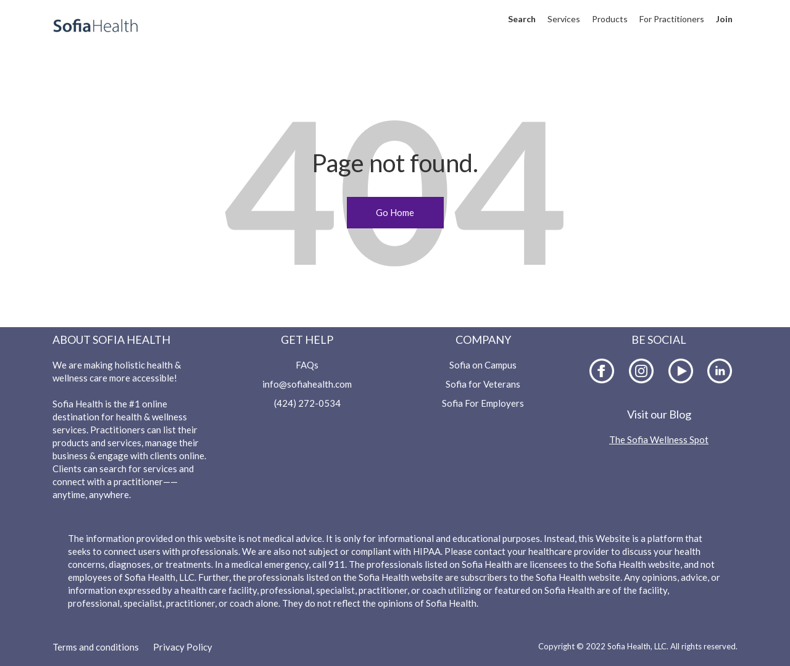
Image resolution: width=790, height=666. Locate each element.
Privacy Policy (182, 646)
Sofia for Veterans (483, 383)
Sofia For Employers (483, 403)
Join (724, 19)
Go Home (395, 212)
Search (522, 19)
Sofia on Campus (483, 364)
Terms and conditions (95, 646)
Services (563, 19)
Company (483, 339)
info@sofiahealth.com (307, 383)
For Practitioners (671, 19)
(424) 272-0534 (307, 403)
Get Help (307, 339)
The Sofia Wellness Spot (659, 439)
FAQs (307, 364)
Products (610, 19)
